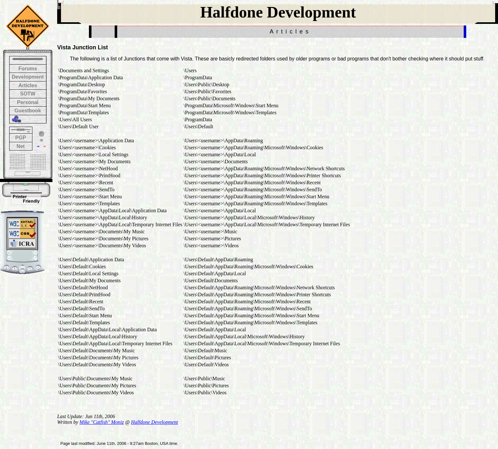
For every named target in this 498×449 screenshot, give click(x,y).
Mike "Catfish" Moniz (101, 422)
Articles (27, 85)
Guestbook (27, 110)
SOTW (27, 93)
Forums (27, 68)
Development (28, 77)
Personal (27, 102)
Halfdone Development (154, 422)
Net (21, 146)
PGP (20, 137)
